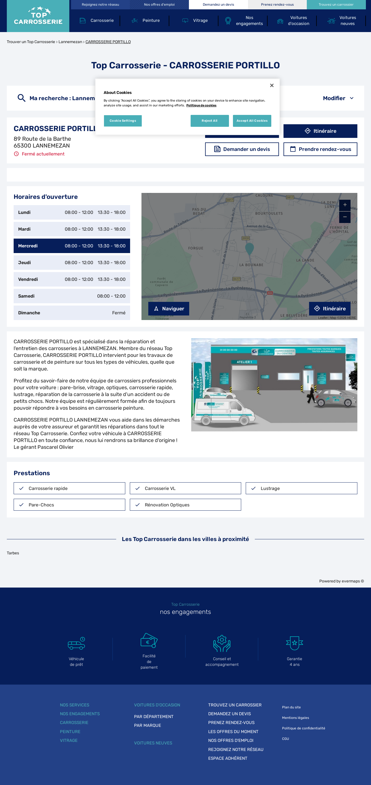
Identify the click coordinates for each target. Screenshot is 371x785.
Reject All (210, 121)
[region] (187, 107)
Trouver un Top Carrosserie (31, 41)
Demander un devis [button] (242, 149)
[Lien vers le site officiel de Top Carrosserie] (38, 16)
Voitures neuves (153, 743)
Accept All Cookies (252, 121)
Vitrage (69, 740)
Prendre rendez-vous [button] (320, 149)
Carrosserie (74, 722)
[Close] (272, 85)
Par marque (147, 725)
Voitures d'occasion (157, 705)
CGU (285, 739)
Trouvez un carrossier (235, 705)
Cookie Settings (123, 121)
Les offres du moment (233, 731)
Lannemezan (70, 41)
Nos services (74, 705)
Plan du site (291, 707)
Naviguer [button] (168, 309)
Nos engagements (80, 713)
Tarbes (13, 553)
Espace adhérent (227, 758)
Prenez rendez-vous (231, 722)
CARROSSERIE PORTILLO (108, 41)
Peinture (70, 731)
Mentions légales (295, 718)
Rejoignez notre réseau (236, 749)
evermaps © (353, 581)
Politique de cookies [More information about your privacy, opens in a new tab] (201, 105)
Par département (154, 716)
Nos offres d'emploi (230, 740)
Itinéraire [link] (330, 309)
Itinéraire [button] (320, 131)
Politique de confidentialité (303, 728)
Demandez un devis (229, 713)
